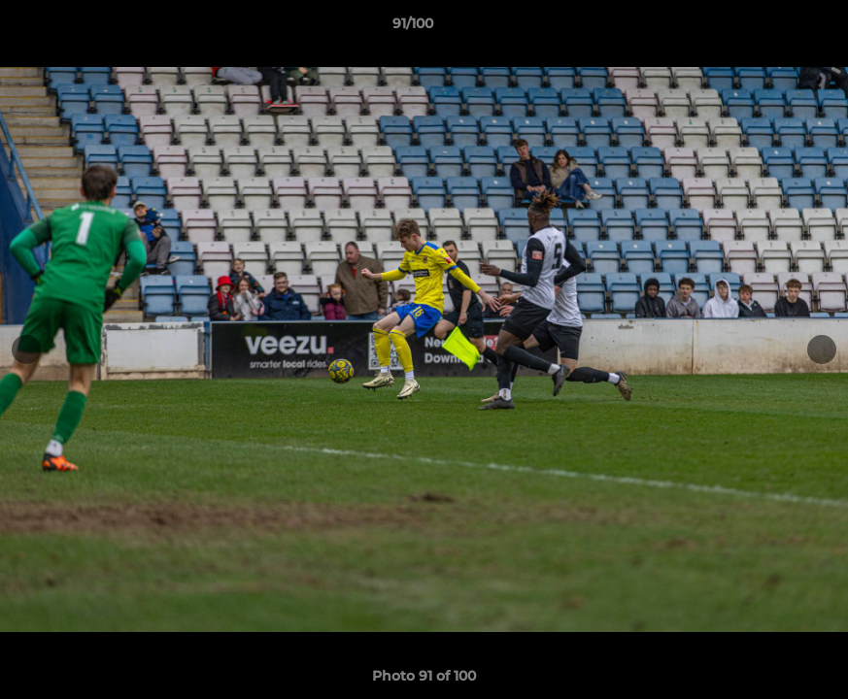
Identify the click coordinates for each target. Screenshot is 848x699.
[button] (766, 28)
